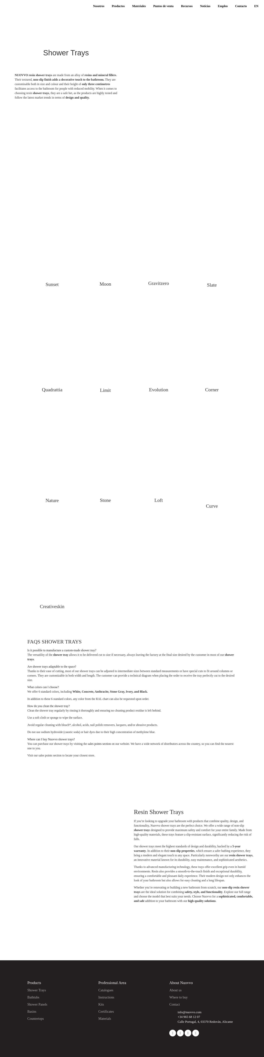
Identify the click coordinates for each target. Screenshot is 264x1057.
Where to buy (178, 997)
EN (256, 6)
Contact (174, 1004)
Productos (118, 6)
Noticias (205, 6)
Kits (101, 1004)
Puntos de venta (163, 6)
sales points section (99, 743)
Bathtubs (33, 997)
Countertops (35, 1019)
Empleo (223, 6)
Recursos (187, 6)
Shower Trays (36, 990)
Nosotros (98, 6)
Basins (31, 1011)
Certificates (106, 1011)
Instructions (106, 997)
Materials (104, 1019)
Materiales (139, 6)
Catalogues (105, 990)
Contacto (241, 6)
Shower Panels (37, 1004)
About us (175, 990)
